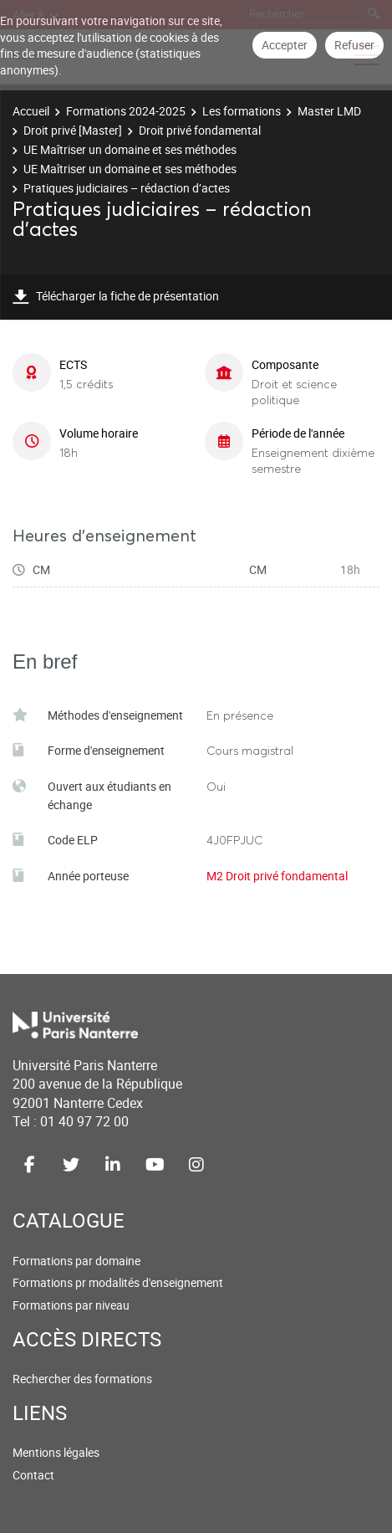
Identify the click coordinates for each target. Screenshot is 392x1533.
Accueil (31, 111)
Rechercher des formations (82, 1379)
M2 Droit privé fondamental (277, 876)
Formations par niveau (71, 1305)
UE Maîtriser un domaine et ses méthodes (130, 149)
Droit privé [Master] (72, 130)
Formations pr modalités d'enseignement (118, 1282)
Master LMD (329, 111)
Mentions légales (56, 1452)
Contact (33, 1475)
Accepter (285, 45)
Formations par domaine (76, 1261)
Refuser (354, 45)
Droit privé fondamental (200, 130)
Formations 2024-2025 (126, 111)
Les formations (241, 111)
